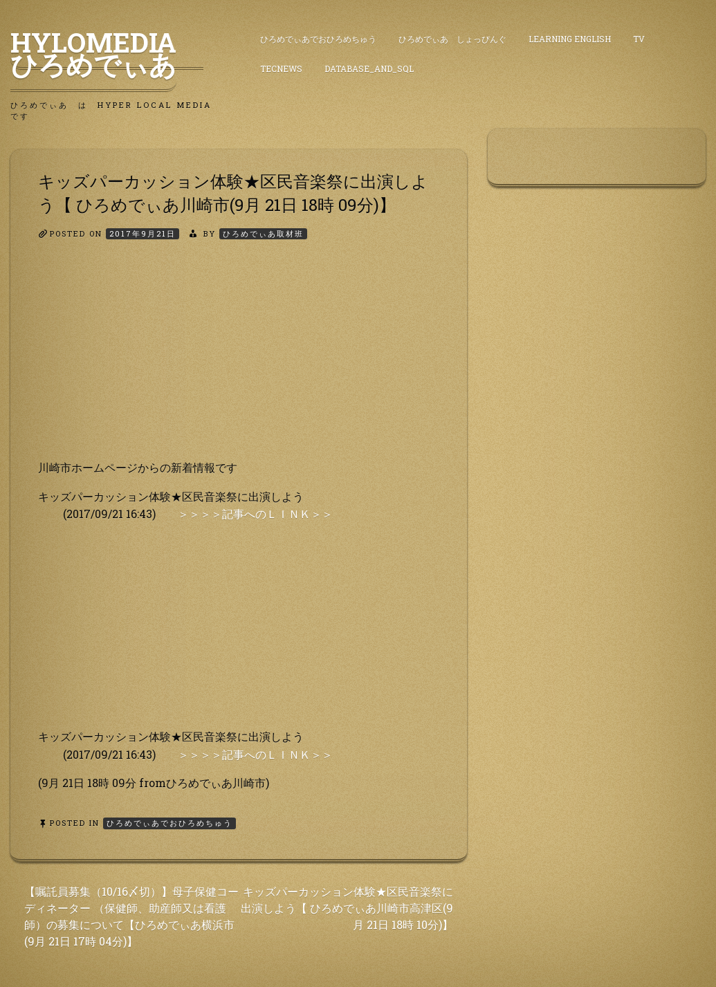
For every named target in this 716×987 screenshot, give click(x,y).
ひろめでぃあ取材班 (263, 233)
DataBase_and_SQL (369, 68)
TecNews (281, 68)
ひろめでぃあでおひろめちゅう (318, 38)
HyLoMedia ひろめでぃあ (106, 53)
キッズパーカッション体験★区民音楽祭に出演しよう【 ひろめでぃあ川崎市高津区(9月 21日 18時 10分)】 (347, 908)
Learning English (570, 38)
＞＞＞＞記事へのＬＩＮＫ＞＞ (255, 513)
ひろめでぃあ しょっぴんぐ (452, 38)
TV (639, 38)
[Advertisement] (238, 362)
